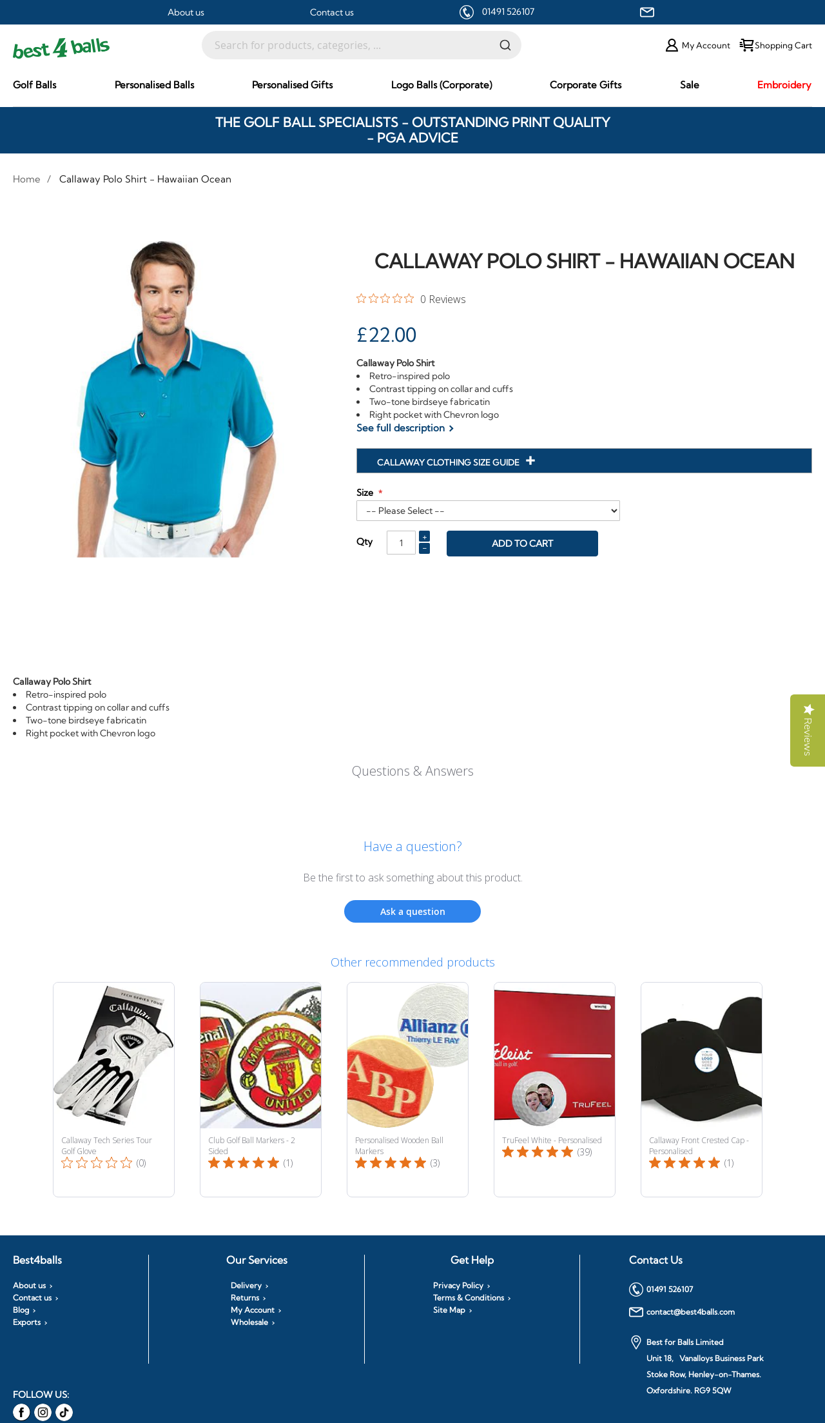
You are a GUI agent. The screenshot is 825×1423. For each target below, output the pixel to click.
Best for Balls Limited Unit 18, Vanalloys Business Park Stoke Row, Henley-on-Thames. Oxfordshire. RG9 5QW (696, 1365)
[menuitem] (34, 85)
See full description (400, 428)
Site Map (449, 1310)
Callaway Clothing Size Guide (449, 462)
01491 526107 (508, 11)
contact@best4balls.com (682, 1312)
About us (186, 12)
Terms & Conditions (468, 1297)
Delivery (246, 1285)
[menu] (412, 85)
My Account (253, 1310)
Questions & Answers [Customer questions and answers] (413, 771)
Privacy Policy (458, 1285)
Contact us (332, 12)
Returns (245, 1297)
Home (27, 179)
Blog (21, 1310)
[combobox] (361, 45)
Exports (27, 1322)
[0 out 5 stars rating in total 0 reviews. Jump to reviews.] (411, 298)
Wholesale (249, 1322)
